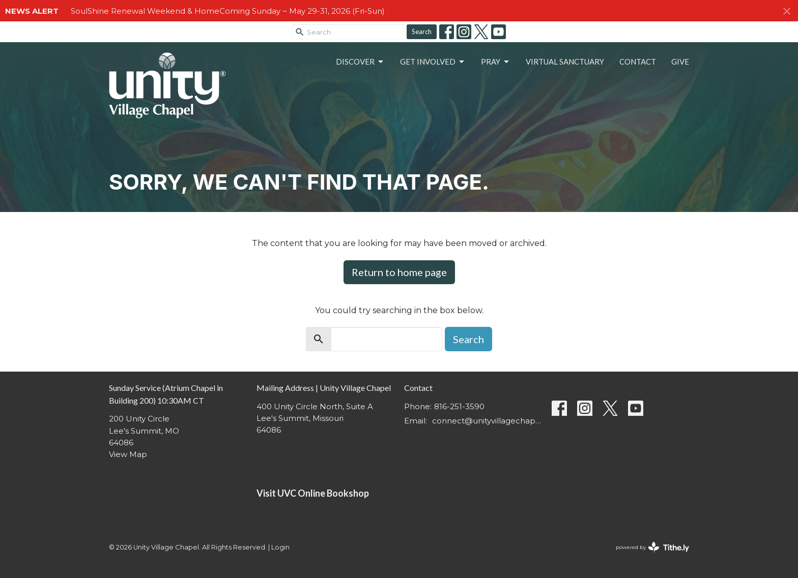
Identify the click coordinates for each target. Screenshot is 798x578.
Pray (495, 62)
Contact (637, 61)
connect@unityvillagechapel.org (487, 420)
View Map (128, 454)
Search (422, 31)
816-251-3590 (459, 406)
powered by (652, 547)
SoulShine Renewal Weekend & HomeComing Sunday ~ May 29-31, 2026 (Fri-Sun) (228, 11)
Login (280, 547)
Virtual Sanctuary (565, 61)
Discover (360, 62)
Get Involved (433, 62)
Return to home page (399, 272)
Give (680, 61)
